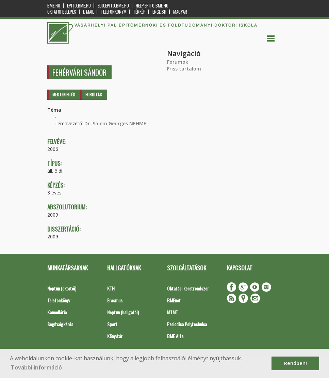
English (159, 12)
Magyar (180, 12)
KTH (111, 288)
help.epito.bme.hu (152, 5)
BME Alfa (175, 336)
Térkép (139, 12)
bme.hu (53, 5)
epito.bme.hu (79, 5)
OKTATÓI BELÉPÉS (61, 12)
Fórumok (177, 62)
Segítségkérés (60, 324)
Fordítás (93, 94)
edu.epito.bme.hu (113, 5)
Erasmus (114, 300)
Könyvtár (114, 336)
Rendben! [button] (295, 363)
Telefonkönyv (113, 12)
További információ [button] (36, 367)
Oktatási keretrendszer (188, 288)
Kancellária (57, 312)
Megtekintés (63, 94)
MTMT (172, 312)
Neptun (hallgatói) (123, 312)
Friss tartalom (184, 68)
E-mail (88, 12)
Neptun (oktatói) (61, 288)
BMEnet (174, 300)
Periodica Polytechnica (187, 324)
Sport (112, 324)
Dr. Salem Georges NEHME (115, 123)
